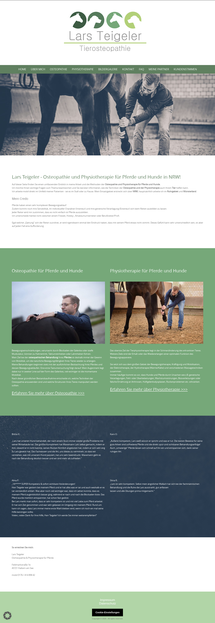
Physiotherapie (83, 69)
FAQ (141, 69)
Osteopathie (58, 69)
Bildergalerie (108, 69)
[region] (107, 115)
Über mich (38, 69)
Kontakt (128, 69)
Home (22, 69)
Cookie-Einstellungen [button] (107, 612)
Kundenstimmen (185, 69)
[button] (7, 615)
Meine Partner (159, 69)
